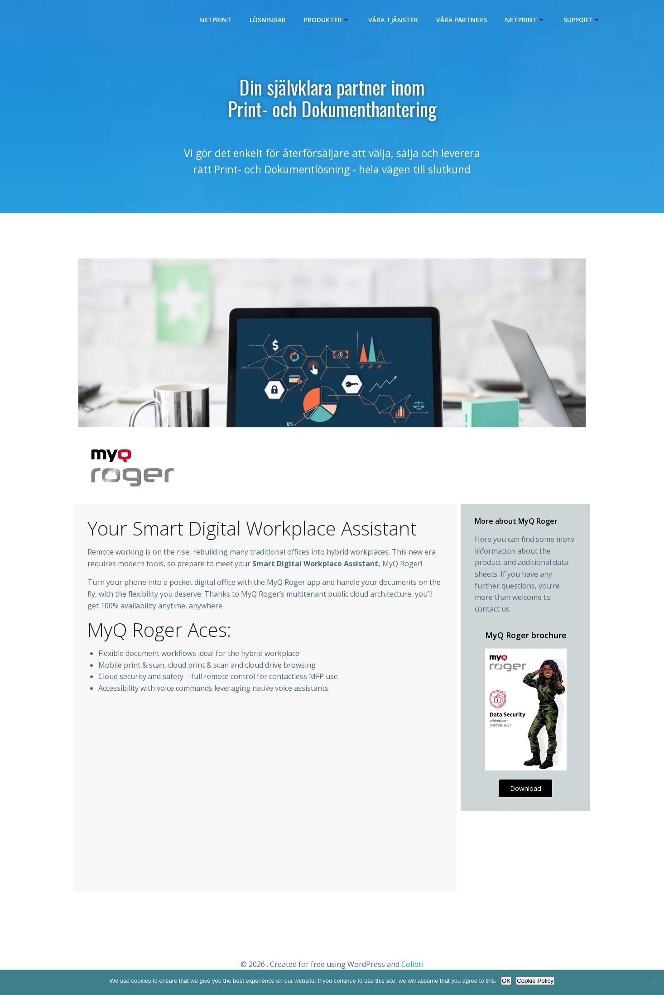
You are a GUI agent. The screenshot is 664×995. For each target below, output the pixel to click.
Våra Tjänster (394, 20)
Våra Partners (463, 20)
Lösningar (269, 20)
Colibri (412, 968)
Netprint (217, 20)
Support (583, 20)
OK (506, 980)
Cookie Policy (535, 980)
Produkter (328, 20)
